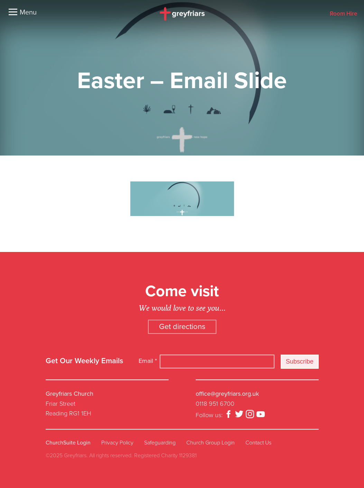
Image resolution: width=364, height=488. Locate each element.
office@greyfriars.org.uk (227, 393)
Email (148, 361)
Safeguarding (160, 442)
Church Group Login (210, 442)
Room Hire (343, 14)
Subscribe (300, 361)
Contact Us (258, 442)
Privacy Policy (117, 442)
